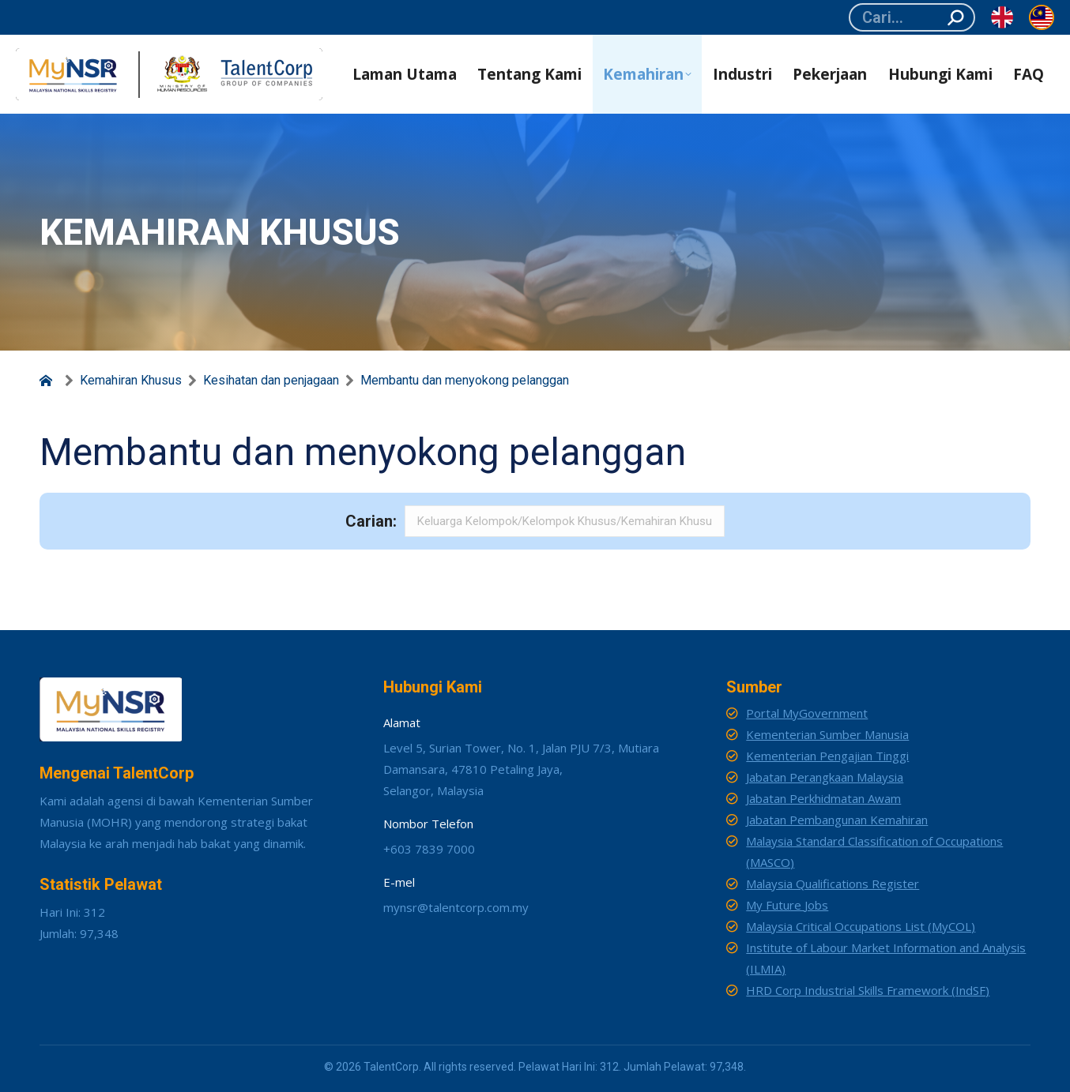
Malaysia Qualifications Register (832, 883)
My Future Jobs (787, 905)
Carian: (371, 521)
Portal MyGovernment (807, 713)
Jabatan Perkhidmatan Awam (823, 798)
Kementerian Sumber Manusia (827, 734)
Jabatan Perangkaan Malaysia (824, 777)
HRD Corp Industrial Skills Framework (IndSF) (867, 990)
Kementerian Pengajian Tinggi (827, 756)
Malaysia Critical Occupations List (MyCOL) (860, 926)
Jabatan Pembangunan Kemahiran (837, 819)
